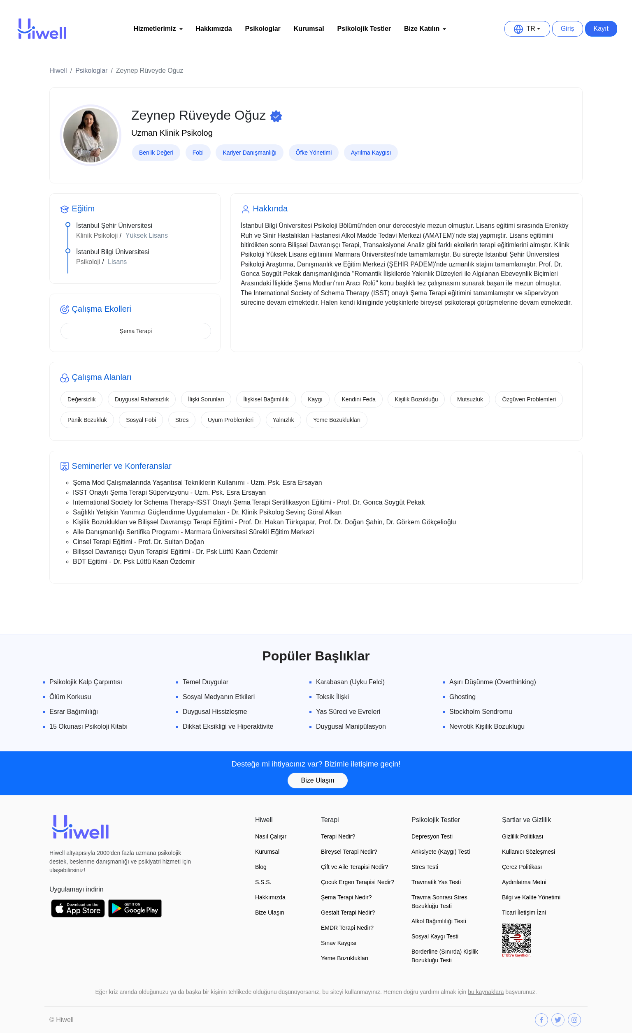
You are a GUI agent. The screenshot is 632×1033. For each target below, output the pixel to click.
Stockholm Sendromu (480, 711)
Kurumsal (309, 28)
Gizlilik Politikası (522, 836)
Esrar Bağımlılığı (73, 711)
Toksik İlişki (332, 696)
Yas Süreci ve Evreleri (348, 711)
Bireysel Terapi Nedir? (349, 851)
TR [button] (524, 29)
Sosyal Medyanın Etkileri (219, 696)
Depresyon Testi (432, 836)
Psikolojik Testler (364, 28)
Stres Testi (424, 867)
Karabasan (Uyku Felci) (350, 682)
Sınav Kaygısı (338, 943)
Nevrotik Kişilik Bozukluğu (487, 726)
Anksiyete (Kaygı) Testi (440, 851)
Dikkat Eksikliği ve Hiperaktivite (228, 726)
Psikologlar (263, 28)
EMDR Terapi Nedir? (347, 927)
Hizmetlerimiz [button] (154, 28)
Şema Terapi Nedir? (346, 897)
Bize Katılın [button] (421, 28)
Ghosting (462, 696)
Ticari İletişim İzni (524, 912)
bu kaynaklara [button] (486, 992)
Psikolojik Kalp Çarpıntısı (85, 682)
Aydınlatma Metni (524, 882)
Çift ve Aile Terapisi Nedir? (354, 867)
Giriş (567, 28)
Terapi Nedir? (338, 836)
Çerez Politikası (522, 867)
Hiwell (58, 70)
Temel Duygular (205, 682)
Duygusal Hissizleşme (215, 711)
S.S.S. (263, 882)
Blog (261, 867)
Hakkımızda (214, 28)
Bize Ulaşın (318, 780)
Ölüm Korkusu (70, 696)
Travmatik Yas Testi (436, 882)
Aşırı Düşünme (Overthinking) (492, 682)
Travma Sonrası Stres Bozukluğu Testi (439, 901)
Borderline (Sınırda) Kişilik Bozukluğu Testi (444, 956)
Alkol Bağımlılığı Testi (438, 921)
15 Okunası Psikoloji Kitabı (88, 726)
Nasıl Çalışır (270, 836)
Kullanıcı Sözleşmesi (528, 851)
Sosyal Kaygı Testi (434, 936)
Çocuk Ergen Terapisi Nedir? (357, 882)
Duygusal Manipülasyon (351, 726)
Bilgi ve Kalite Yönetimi (531, 897)
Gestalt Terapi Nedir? (348, 912)
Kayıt (601, 28)
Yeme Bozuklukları (344, 958)
